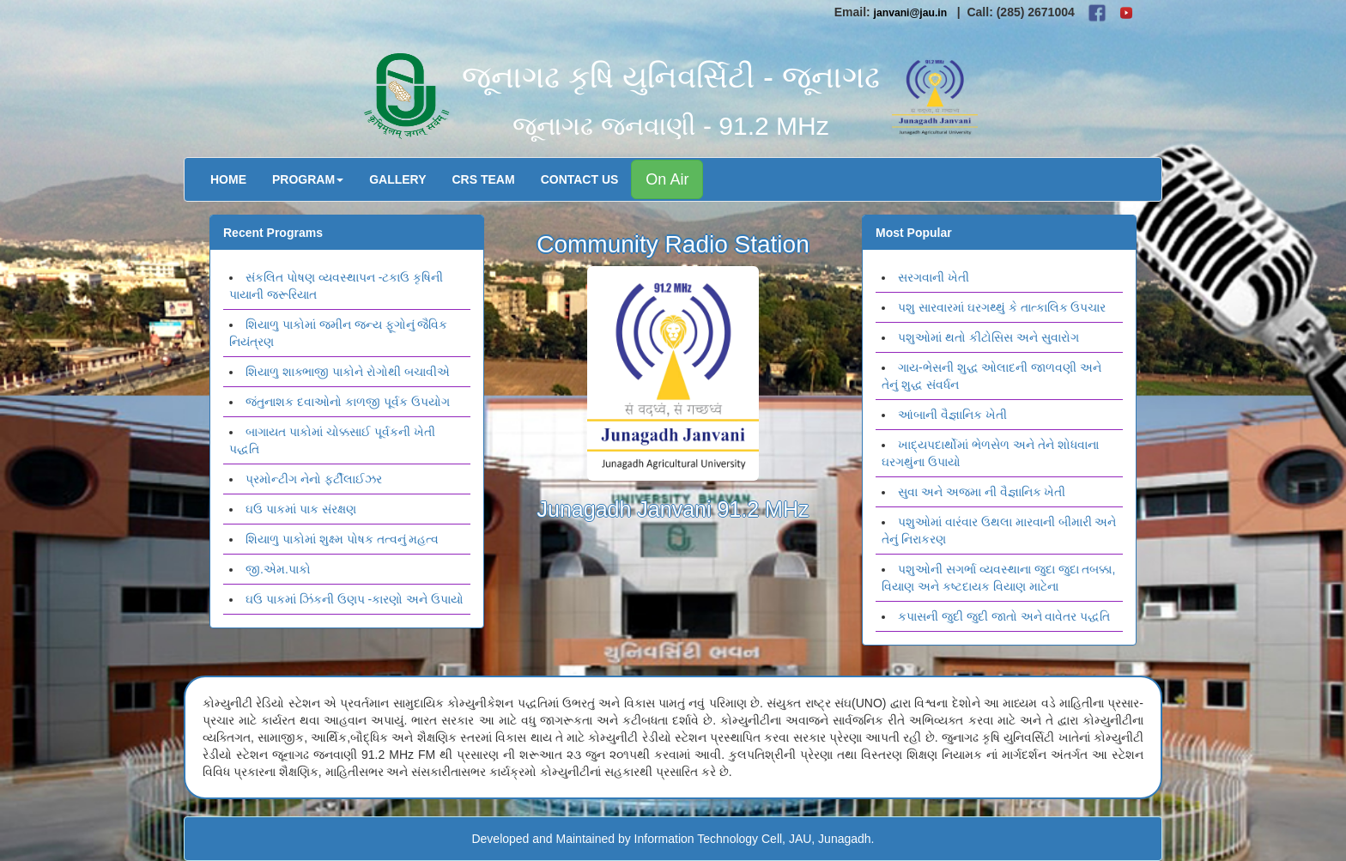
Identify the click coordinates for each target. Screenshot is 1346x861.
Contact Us (580, 179)
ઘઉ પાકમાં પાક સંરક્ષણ (301, 509)
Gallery (397, 179)
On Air (667, 179)
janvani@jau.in (911, 13)
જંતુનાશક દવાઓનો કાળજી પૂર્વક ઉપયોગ (348, 402)
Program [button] (307, 179)
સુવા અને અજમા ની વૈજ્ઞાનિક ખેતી (981, 492)
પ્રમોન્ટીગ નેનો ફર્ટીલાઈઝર (314, 479)
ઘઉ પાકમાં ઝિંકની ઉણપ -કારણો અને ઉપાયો (355, 599)
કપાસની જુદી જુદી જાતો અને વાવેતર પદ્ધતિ (1004, 616)
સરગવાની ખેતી (933, 277)
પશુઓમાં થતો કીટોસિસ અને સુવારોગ (988, 337)
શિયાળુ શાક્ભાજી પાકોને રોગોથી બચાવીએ (348, 372)
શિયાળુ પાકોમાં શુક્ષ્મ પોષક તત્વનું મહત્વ (342, 539)
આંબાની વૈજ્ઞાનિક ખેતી (952, 414)
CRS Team (483, 179)
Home (228, 179)
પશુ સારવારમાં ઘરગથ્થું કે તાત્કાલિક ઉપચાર (1002, 307)
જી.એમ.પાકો (278, 569)
